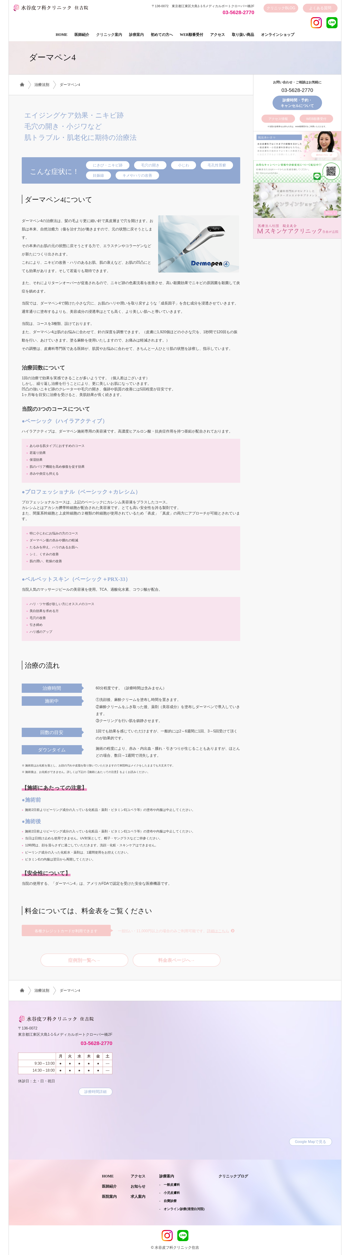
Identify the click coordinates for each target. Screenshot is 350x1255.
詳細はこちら (218, 931)
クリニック (281, 8)
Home (62, 35)
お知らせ (138, 1186)
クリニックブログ (233, 1176)
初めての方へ (162, 35)
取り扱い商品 (243, 35)
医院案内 (109, 1197)
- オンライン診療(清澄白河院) (182, 1209)
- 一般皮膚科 (169, 1184)
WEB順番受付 (316, 119)
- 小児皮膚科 (169, 1193)
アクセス (217, 35)
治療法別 (41, 85)
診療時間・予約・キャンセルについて (297, 103)
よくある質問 (320, 8)
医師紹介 (81, 35)
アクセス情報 (278, 119)
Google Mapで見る (310, 1142)
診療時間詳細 (95, 1092)
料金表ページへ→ (176, 960)
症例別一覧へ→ (84, 960)
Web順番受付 (191, 35)
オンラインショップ (277, 35)
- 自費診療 (168, 1201)
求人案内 (138, 1197)
